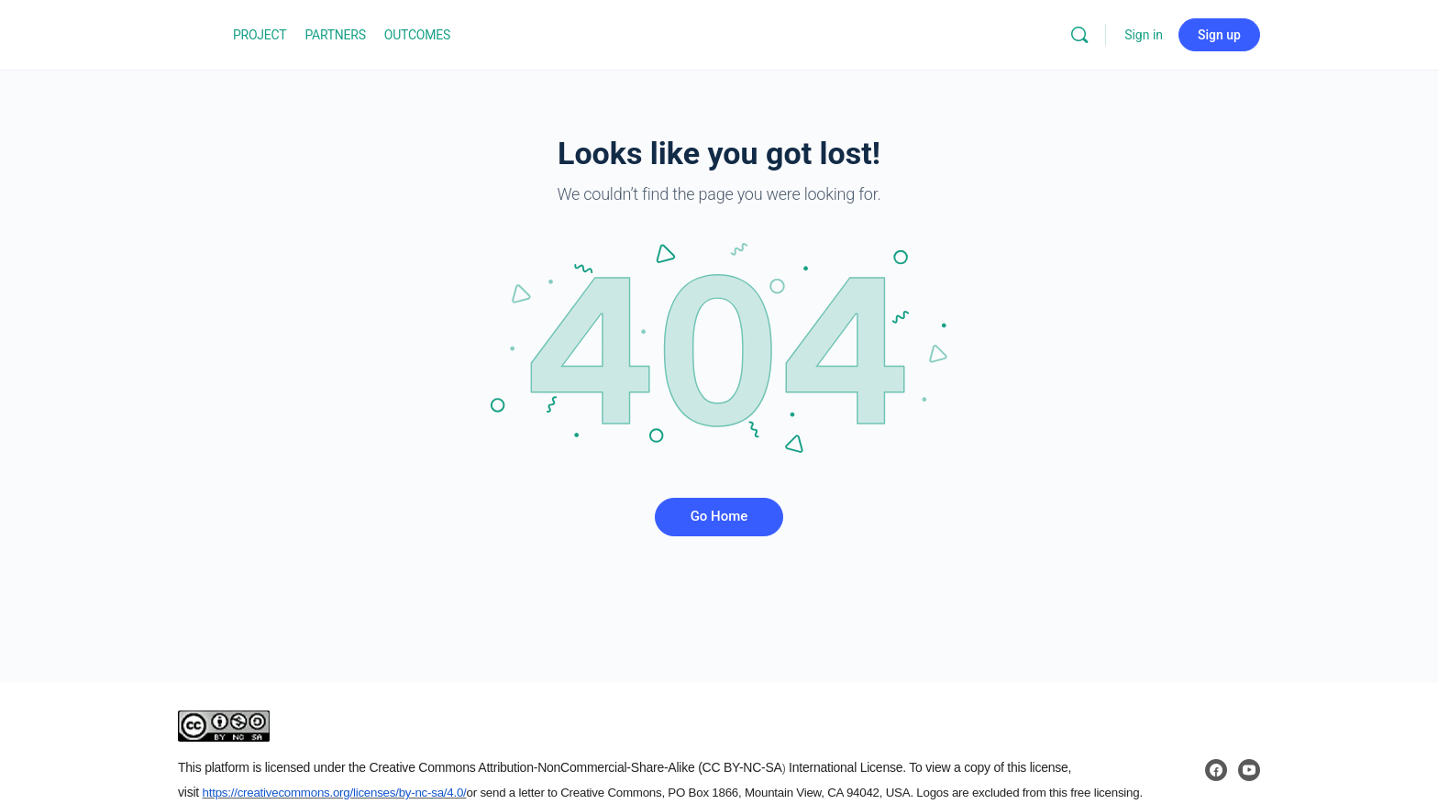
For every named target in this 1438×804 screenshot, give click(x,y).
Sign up (1219, 35)
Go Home (719, 516)
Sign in (1143, 35)
